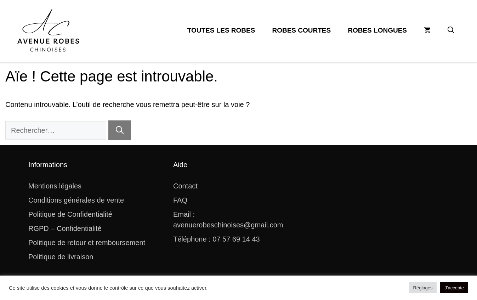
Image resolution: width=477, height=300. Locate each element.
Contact (185, 186)
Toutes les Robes (221, 30)
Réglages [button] (423, 287)
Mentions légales (54, 186)
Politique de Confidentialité (70, 214)
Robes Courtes (301, 30)
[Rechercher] (119, 130)
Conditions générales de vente (76, 200)
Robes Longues (377, 30)
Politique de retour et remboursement (86, 243)
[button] (451, 30)
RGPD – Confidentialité (65, 228)
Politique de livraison (60, 257)
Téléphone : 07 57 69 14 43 (216, 239)
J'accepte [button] (454, 287)
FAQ (180, 200)
